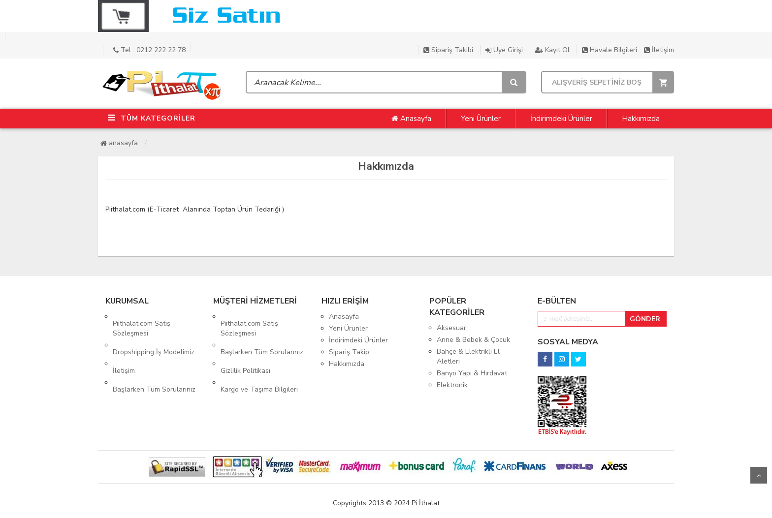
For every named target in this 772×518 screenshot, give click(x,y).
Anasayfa (411, 118)
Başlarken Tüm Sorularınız (154, 361)
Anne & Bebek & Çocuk (473, 339)
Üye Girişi (504, 50)
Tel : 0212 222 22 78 (149, 50)
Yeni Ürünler (481, 118)
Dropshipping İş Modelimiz (153, 338)
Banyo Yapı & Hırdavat (472, 373)
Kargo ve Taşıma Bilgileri (259, 361)
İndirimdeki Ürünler (561, 118)
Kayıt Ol (552, 50)
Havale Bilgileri (609, 50)
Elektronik (452, 385)
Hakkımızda (641, 118)
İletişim (659, 50)
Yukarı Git (758, 475)
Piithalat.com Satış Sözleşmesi (141, 321)
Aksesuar (451, 328)
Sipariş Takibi (448, 50)
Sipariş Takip (349, 352)
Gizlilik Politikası (245, 350)
